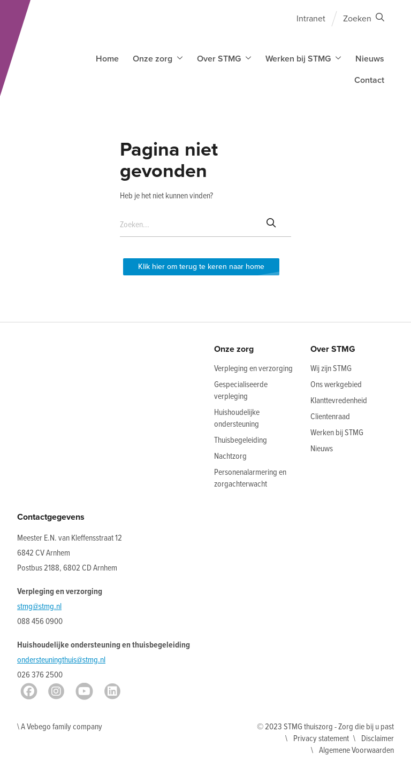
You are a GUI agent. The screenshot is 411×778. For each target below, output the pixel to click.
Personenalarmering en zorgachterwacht (250, 478)
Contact (369, 80)
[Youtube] (84, 691)
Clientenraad (330, 416)
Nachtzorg (230, 456)
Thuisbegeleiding (240, 440)
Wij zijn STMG (331, 368)
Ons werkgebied (336, 384)
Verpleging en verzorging (253, 368)
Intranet (310, 18)
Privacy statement (321, 738)
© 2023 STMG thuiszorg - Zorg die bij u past (325, 727)
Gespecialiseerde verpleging (241, 390)
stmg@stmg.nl (39, 606)
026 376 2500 (40, 675)
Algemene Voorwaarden (356, 750)
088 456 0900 (40, 621)
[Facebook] (29, 691)
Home (107, 58)
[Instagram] (56, 691)
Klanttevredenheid (338, 400)
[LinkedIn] (112, 691)
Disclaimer (377, 738)
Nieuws (369, 58)
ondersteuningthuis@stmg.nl (61, 660)
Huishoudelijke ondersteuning (237, 418)
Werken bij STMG (336, 432)
